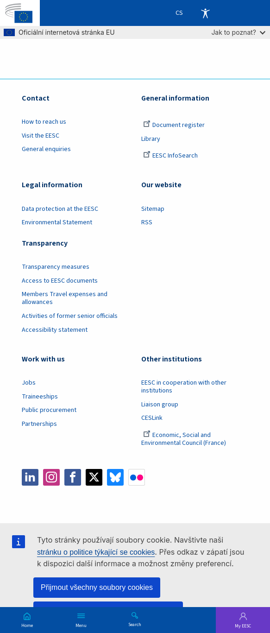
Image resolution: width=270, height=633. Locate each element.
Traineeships (40, 396)
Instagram (51, 477)
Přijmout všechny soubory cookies (97, 587)
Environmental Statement (57, 222)
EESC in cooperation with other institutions (183, 386)
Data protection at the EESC (60, 209)
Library (150, 139)
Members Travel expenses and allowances (64, 298)
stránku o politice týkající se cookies (96, 552)
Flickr (136, 477)
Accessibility (205, 13)
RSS (146, 222)
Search (134, 624)
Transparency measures (55, 267)
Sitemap (152, 209)
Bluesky (115, 477)
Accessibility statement (55, 330)
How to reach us (44, 122)
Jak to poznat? (238, 32)
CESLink (152, 418)
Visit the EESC (40, 135)
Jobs (29, 382)
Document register (174, 125)
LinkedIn (30, 477)
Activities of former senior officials (70, 316)
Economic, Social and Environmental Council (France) (184, 439)
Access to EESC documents (60, 280)
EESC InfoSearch (170, 155)
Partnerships (39, 424)
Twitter (94, 477)
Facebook (72, 477)
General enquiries (46, 149)
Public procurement (49, 410)
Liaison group (159, 404)
